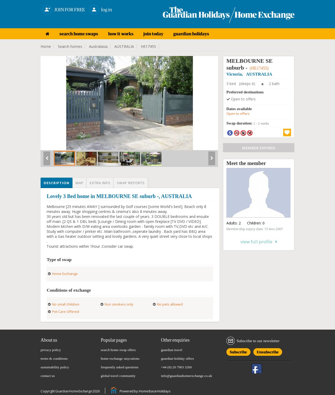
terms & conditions (54, 358)
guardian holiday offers (177, 358)
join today (153, 33)
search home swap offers (118, 350)
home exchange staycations (120, 358)
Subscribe (238, 351)
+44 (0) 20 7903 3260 (176, 367)
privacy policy (51, 350)
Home (46, 46)
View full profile (259, 242)
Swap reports (131, 182)
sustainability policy (55, 367)
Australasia (98, 46)
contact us (48, 376)
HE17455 (148, 46)
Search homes (70, 46)
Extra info (100, 182)
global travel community (118, 376)
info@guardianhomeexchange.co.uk (186, 376)
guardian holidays (191, 33)
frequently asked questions (119, 367)
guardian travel (171, 350)
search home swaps (78, 33)
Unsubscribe (267, 351)
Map (79, 182)
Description (56, 182)
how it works (120, 33)
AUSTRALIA (124, 46)
